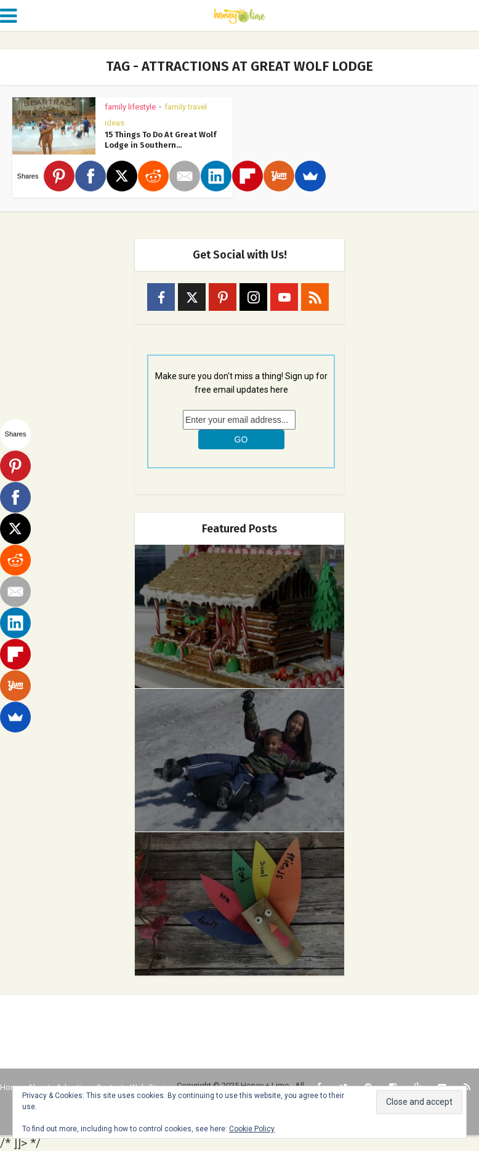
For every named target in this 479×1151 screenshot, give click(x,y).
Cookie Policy (252, 1129)
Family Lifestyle (130, 106)
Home (11, 1087)
